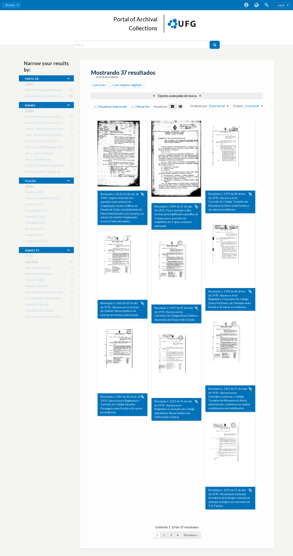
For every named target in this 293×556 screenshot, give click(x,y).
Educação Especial (38, 268)
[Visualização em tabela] (180, 106)
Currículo (31, 262)
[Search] (142, 45)
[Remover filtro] (107, 85)
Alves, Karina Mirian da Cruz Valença (50, 123)
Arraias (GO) (34, 229)
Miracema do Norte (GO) (43, 199)
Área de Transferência (266, 5)
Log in (281, 5)
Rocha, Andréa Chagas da (42, 172)
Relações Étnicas (36, 305)
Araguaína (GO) (36, 241)
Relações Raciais (36, 286)
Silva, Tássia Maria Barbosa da (46, 135)
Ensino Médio (34, 280)
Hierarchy (140, 106)
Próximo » (191, 535)
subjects (32, 249)
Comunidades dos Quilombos (45, 299)
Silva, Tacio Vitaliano (39, 154)
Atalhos (246, 5)
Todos (29, 84)
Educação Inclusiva (38, 274)
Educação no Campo (39, 311)
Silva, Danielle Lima (38, 160)
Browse (10, 5)
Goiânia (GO (34, 235)
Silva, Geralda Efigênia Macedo (46, 148)
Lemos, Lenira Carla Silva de (44, 129)
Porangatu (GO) (36, 211)
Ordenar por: (199, 106)
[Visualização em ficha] (172, 106)
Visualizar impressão (110, 106)
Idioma (256, 5)
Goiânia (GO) (34, 193)
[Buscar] (215, 45)
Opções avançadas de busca (177, 96)
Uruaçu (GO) (34, 205)
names (30, 104)
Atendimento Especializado (44, 293)
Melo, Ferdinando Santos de (44, 166)
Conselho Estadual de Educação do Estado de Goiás (60, 117)
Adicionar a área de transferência (142, 194)
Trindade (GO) (35, 223)
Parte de (32, 78)
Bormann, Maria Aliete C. (42, 142)
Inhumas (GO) (34, 217)
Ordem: (238, 106)
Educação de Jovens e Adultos (46, 317)
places (30, 180)
